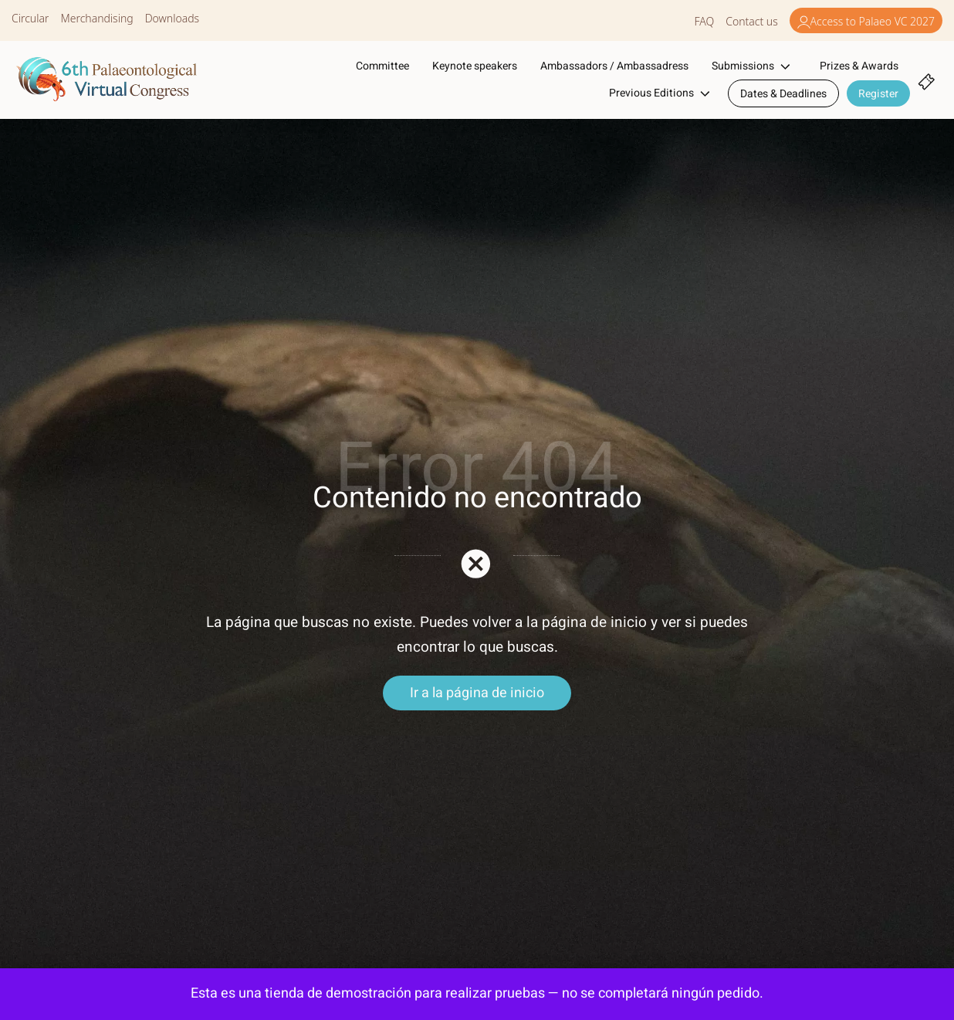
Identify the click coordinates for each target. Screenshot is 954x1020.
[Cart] (926, 80)
